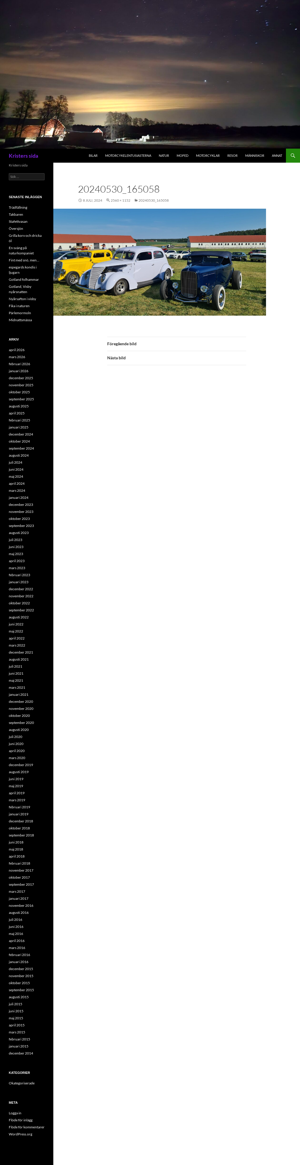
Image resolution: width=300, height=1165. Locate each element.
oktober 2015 (19, 983)
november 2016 (21, 905)
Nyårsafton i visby (22, 299)
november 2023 (21, 511)
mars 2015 (17, 1032)
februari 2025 (19, 420)
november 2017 (21, 870)
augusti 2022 (19, 617)
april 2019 (17, 793)
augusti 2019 (19, 772)
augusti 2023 (19, 532)
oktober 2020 (19, 715)
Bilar (93, 155)
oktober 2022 (19, 603)
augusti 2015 (19, 997)
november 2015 (21, 976)
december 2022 (21, 589)
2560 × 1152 (120, 200)
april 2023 (17, 561)
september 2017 (21, 884)
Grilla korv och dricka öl (25, 238)
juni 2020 (16, 743)
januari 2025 (18, 427)
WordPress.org (20, 1134)
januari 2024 (18, 497)
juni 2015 (16, 1011)
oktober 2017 (19, 877)
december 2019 (21, 765)
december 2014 (21, 1053)
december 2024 (21, 434)
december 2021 (21, 652)
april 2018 (17, 856)
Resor (232, 155)
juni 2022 (16, 624)
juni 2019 (16, 779)
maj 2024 (16, 476)
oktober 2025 (19, 392)
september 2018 (21, 835)
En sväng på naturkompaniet (21, 250)
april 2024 (17, 483)
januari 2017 (18, 898)
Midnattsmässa (20, 320)
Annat (277, 155)
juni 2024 (16, 469)
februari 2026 (19, 364)
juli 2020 (15, 736)
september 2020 (21, 722)
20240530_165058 (154, 200)
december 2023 (21, 504)
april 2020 (17, 751)
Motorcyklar (208, 155)
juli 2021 (15, 666)
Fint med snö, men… (24, 260)
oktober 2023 (19, 518)
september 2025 (21, 399)
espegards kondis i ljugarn (23, 270)
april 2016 (17, 940)
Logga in (15, 1113)
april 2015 (17, 1025)
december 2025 (21, 378)
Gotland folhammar (24, 279)
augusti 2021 (19, 659)
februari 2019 (19, 807)
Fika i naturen (19, 306)
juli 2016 (15, 919)
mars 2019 (17, 800)
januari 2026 (18, 371)
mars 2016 (17, 947)
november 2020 (21, 708)
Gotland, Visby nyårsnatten (20, 289)
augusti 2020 (19, 729)
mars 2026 (17, 357)
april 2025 (17, 413)
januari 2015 (18, 1046)
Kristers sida (23, 155)
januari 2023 (18, 582)
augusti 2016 (19, 912)
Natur (164, 155)
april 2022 (17, 638)
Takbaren (16, 214)
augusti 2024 (19, 455)
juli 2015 (15, 1004)
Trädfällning (18, 207)
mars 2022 (17, 645)
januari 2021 (18, 694)
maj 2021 (16, 680)
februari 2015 (19, 1039)
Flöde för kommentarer (27, 1127)
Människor (254, 155)
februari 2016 (19, 955)
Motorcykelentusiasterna (128, 155)
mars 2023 (17, 568)
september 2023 (21, 525)
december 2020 (21, 701)
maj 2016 (16, 933)
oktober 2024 (19, 441)
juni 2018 (16, 842)
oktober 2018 (19, 828)
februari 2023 (19, 575)
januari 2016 (18, 962)
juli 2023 (15, 540)
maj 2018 (16, 849)
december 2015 (21, 969)
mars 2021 (17, 687)
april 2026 (17, 350)
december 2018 (21, 821)
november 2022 (21, 596)
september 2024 (21, 448)
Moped (182, 155)
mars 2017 (17, 891)
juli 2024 (15, 462)
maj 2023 (16, 554)
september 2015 (21, 990)
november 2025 (21, 385)
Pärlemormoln (20, 313)
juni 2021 (16, 673)
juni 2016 (16, 926)
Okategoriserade (22, 1083)
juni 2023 (16, 547)
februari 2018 (19, 863)
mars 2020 (17, 758)
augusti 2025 (19, 406)
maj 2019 (16, 786)
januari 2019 (18, 814)
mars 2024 (17, 490)
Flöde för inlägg (21, 1120)
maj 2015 (16, 1018)
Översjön (16, 228)
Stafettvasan (18, 221)
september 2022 (21, 610)
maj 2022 (16, 631)
